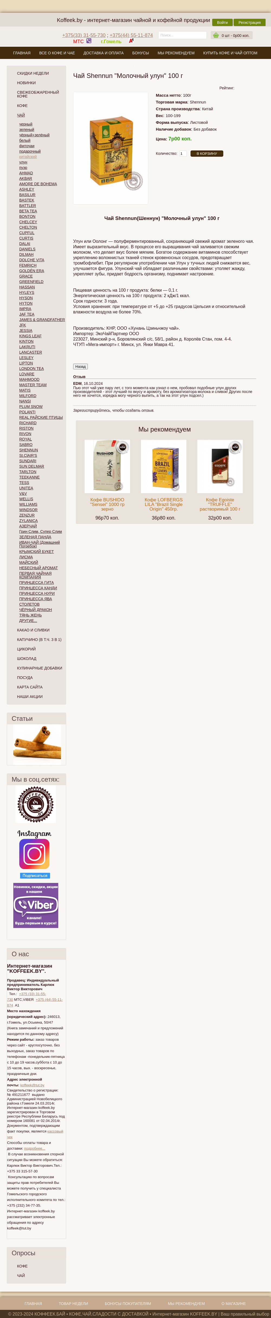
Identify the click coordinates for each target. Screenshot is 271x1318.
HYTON (26, 303)
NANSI (25, 401)
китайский (28, 157)
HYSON (26, 298)
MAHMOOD (29, 379)
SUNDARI (27, 461)
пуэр (23, 167)
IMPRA (25, 309)
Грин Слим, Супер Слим (40, 531)
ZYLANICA (28, 520)
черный (25, 124)
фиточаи (26, 146)
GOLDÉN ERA (31, 271)
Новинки (26, 83)
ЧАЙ (21, 1275)
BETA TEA (28, 211)
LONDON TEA (31, 368)
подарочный (30, 151)
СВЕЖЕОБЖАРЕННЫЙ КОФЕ (38, 94)
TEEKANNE (29, 477)
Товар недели (73, 1303)
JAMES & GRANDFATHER (42, 319)
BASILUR (27, 195)
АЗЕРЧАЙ (28, 526)
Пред (9, 745)
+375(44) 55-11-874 (131, 35)
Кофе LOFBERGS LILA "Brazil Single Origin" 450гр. (164, 504)
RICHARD (28, 423)
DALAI (24, 243)
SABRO (26, 444)
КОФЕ (22, 1266)
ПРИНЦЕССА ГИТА (36, 582)
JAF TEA (26, 314)
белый (24, 140)
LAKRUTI (27, 347)
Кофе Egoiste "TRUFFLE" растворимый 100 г (220, 504)
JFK (22, 325)
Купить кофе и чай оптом (230, 53)
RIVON (25, 434)
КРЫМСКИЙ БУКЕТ (36, 551)
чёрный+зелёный (34, 135)
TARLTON (27, 472)
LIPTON (26, 363)
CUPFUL (26, 233)
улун (23, 162)
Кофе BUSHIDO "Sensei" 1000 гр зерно (107, 504)
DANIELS (27, 249)
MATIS (25, 390)
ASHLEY (26, 189)
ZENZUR (27, 515)
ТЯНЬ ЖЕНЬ (30, 615)
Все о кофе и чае (57, 53)
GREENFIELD (31, 281)
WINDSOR (28, 510)
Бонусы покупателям (128, 1303)
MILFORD (27, 396)
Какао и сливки (33, 630)
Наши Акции (30, 696)
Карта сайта (30, 687)
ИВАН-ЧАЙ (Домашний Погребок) (39, 544)
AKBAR (25, 178)
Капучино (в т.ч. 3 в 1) (39, 639)
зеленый (26, 129)
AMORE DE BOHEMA (38, 184)
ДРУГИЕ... (28, 620)
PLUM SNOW (31, 406)
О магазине (135, 66)
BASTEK (26, 200)
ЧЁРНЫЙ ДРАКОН (35, 610)
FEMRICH (28, 265)
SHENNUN (28, 450)
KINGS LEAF (30, 336)
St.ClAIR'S (28, 455)
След (64, 745)
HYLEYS (26, 292)
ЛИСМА (26, 557)
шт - (235, 35)
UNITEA (26, 488)
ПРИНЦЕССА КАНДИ (38, 588)
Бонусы (140, 53)
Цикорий (26, 649)
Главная (21, 53)
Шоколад (26, 658)
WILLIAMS (28, 504)
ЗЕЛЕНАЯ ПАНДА (35, 537)
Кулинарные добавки (39, 668)
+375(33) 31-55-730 (84, 35)
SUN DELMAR (31, 466)
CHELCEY (28, 222)
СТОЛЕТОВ (29, 604)
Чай (21, 115)
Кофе (22, 105)
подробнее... (34, 1148)
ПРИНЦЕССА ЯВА (35, 599)
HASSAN (27, 287)
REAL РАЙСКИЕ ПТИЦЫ (41, 417)
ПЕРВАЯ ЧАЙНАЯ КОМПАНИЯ (35, 575)
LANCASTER (30, 352)
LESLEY (26, 358)
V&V (23, 493)
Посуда (25, 677)
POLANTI (27, 412)
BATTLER (27, 205)
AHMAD (26, 173)
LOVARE (26, 374)
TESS (24, 482)
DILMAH (26, 254)
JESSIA (25, 330)
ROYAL (25, 439)
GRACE (26, 276)
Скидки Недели (33, 73)
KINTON (26, 341)
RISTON (26, 428)
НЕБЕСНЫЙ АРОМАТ (38, 568)
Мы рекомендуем (176, 53)
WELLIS (26, 499)
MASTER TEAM (33, 385)
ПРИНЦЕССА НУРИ (37, 593)
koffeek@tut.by (32, 1085)
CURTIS (26, 238)
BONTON (27, 216)
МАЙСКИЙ (28, 562)
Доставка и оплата (103, 53)
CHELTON (28, 227)
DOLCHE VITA (31, 260)
